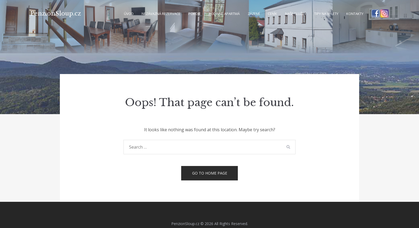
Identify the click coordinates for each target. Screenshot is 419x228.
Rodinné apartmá (224, 13)
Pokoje (194, 13)
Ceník (272, 13)
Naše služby (295, 13)
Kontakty (354, 13)
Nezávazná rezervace (161, 13)
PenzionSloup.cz (55, 13)
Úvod (129, 13)
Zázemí (254, 13)
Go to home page (209, 173)
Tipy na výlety (326, 13)
